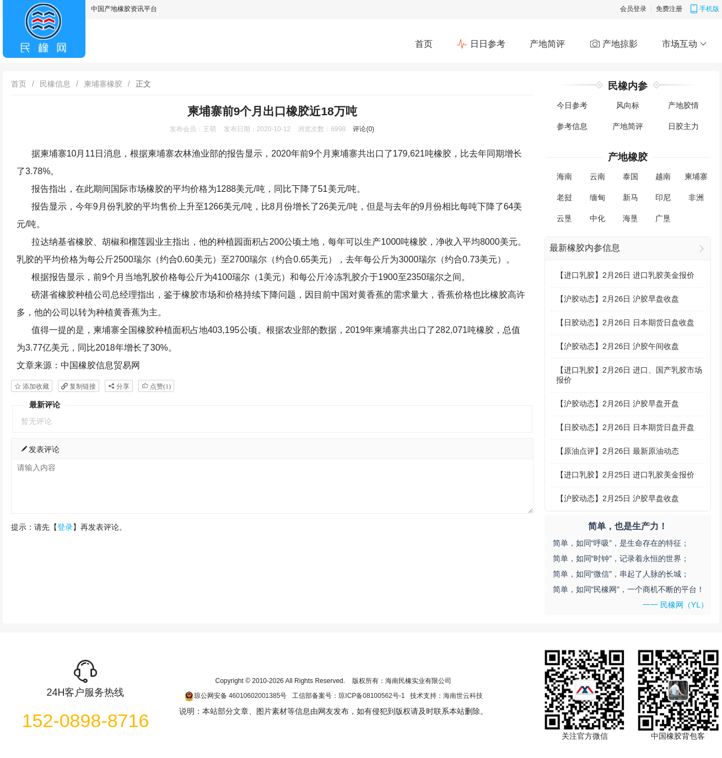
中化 (597, 218)
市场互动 (684, 44)
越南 (663, 176)
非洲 (696, 197)
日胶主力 (683, 126)
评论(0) (363, 129)
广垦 (663, 218)
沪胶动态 (579, 298)
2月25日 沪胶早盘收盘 (640, 498)
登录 (65, 527)
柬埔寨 (696, 176)
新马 (630, 197)
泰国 (630, 176)
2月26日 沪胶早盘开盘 (640, 403)
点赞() (159, 386)
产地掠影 (613, 44)
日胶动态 (579, 322)
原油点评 (579, 451)
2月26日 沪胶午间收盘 (640, 346)
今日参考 (572, 105)
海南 (564, 176)
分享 (122, 386)
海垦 (630, 218)
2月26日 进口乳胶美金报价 (648, 275)
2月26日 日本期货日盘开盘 (648, 427)
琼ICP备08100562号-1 (371, 696)
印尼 (663, 197)
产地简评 (547, 44)
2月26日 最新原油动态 (640, 451)
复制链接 (82, 386)
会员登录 (633, 9)
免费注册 (669, 9)
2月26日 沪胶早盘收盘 (640, 298)
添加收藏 (35, 386)
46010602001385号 (258, 696)
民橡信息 (55, 83)
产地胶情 (683, 105)
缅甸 (597, 197)
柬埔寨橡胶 (103, 83)
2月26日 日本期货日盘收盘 (648, 322)
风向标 (627, 105)
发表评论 (40, 449)
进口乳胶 (579, 275)
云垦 (564, 218)
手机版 (704, 9)
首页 (424, 44)
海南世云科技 (463, 696)
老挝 (564, 197)
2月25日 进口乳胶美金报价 (648, 474)
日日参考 (480, 44)
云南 (597, 176)
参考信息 (572, 126)
